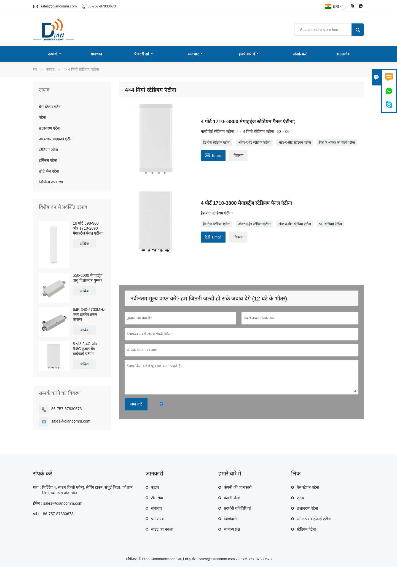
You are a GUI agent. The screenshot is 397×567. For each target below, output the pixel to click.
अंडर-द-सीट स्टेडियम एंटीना (294, 142)
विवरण (238, 155)
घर (35, 69)
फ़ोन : (37, 514)
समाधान (96, 54)
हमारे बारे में (248, 54)
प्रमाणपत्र (157, 519)
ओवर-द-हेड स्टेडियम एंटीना (254, 142)
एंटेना (42, 117)
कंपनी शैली (232, 498)
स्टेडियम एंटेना (48, 149)
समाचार (195, 54)
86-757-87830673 (101, 6)
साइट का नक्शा (162, 529)
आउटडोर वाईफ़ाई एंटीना (56, 139)
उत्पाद (50, 69)
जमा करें (136, 404)
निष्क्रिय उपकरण (51, 182)
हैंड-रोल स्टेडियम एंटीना (216, 142)
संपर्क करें (300, 54)
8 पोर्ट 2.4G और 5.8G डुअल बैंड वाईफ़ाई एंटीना (85, 349)
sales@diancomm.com (59, 6)
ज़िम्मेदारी (230, 519)
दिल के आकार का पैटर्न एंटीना (337, 142)
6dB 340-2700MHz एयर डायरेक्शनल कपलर (89, 314)
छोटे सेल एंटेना (49, 171)
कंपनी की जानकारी (238, 487)
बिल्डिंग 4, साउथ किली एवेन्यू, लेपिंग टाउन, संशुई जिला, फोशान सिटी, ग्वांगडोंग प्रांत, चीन (87, 490)
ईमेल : (37, 503)
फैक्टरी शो (143, 54)
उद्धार (155, 487)
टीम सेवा (157, 498)
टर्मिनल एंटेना (48, 160)
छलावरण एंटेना (49, 128)
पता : (37, 487)
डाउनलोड (342, 54)
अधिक (84, 243)
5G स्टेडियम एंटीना (330, 224)
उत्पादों (54, 54)
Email (213, 155)
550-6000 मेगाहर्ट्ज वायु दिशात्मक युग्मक (87, 278)
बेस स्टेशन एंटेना (50, 106)
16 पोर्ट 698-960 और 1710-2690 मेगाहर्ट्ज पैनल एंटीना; (88, 228)
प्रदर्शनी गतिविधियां (237, 508)
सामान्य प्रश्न (232, 529)
